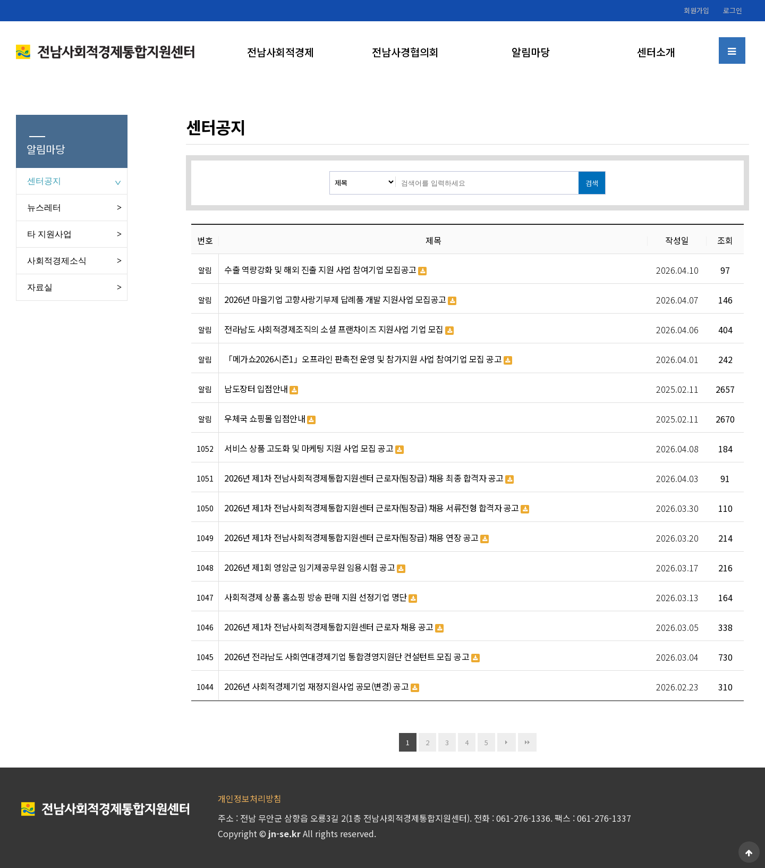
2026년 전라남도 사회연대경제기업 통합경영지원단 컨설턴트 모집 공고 (352, 657)
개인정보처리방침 (250, 798)
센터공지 (44, 181)
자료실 (40, 287)
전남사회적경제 (280, 52)
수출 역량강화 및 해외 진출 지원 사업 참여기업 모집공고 (325, 270)
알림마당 (531, 52)
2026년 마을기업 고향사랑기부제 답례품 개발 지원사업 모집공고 (340, 299)
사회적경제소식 (57, 260)
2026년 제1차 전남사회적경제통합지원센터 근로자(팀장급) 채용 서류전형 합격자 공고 (376, 508)
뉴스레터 (44, 207)
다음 (506, 742)
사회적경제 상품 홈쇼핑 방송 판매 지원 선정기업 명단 (320, 597)
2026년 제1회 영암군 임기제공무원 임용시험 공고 (314, 567)
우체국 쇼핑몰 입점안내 (270, 419)
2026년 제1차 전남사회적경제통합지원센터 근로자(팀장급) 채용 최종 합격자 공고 (369, 478)
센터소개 (656, 52)
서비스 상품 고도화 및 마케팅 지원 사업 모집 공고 (314, 448)
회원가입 (696, 10)
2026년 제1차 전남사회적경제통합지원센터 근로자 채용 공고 (334, 627)
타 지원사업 (49, 234)
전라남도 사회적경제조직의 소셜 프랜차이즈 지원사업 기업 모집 (339, 329)
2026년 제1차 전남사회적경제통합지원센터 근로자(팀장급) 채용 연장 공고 (356, 538)
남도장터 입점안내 (261, 389)
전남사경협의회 (405, 52)
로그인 (732, 10)
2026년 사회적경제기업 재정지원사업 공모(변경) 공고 (321, 686)
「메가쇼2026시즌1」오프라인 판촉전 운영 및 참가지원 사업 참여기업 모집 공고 (368, 359)
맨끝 (527, 742)
